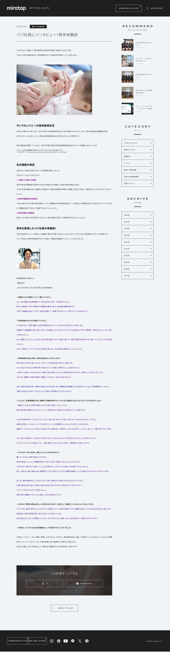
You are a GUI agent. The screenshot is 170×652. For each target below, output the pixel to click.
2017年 (138, 283)
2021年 (138, 254)
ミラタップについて (138, 143)
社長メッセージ (138, 186)
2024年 (138, 233)
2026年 (138, 218)
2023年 (138, 240)
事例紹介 (138, 157)
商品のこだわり (138, 150)
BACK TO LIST (62, 608)
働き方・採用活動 (138, 172)
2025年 (138, 226)
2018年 (138, 276)
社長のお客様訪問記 (138, 179)
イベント (138, 165)
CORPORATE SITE (129, 7)
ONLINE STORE (50, 640)
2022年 (138, 247)
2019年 (138, 269)
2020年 (138, 262)
